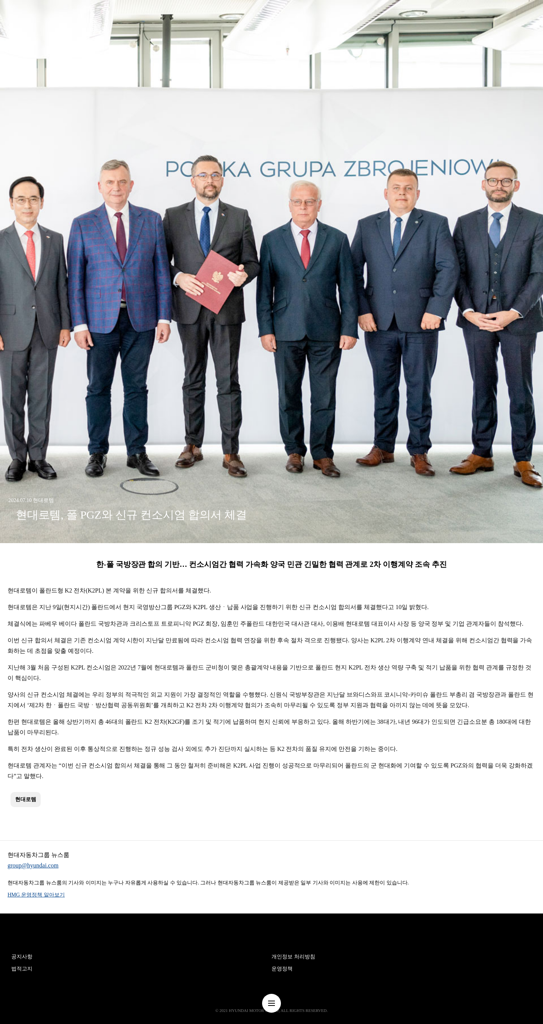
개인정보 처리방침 (293, 957)
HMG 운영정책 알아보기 (36, 895)
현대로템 (25, 799)
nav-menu (271, 1003)
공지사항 (21, 957)
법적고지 (21, 969)
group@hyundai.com (33, 865)
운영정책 (282, 969)
